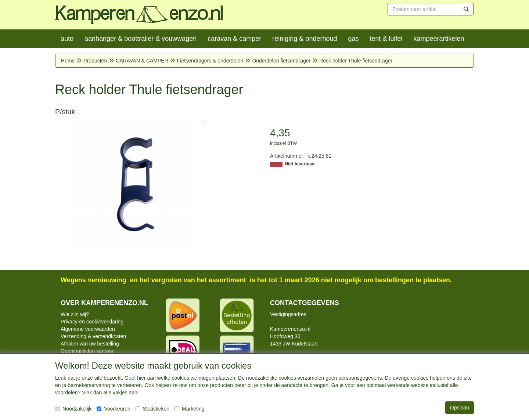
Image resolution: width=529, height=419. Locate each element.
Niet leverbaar (300, 163)
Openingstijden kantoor (87, 351)
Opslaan (459, 408)
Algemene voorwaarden (88, 329)
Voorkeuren (113, 409)
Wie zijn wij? (75, 314)
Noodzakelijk (73, 409)
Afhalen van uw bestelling (90, 344)
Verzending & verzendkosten (93, 336)
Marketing (189, 409)
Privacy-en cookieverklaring (92, 322)
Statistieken (152, 409)
